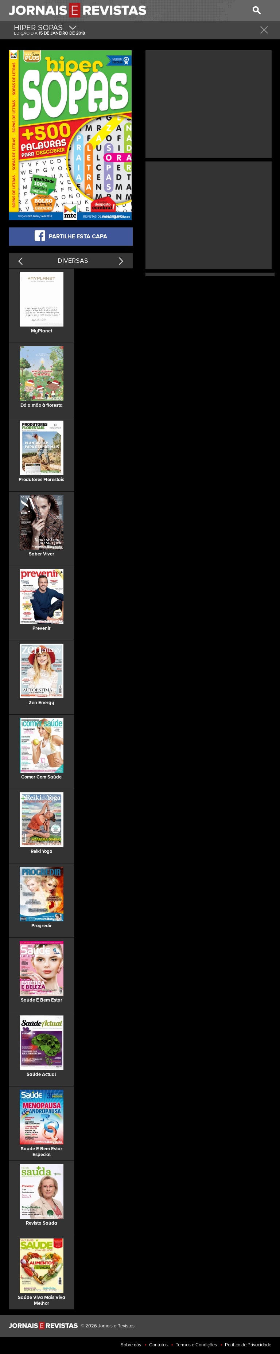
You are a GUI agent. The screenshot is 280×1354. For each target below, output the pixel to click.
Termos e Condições (196, 1345)
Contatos (158, 1345)
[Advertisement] (208, 103)
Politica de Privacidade (248, 1345)
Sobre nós (131, 1345)
